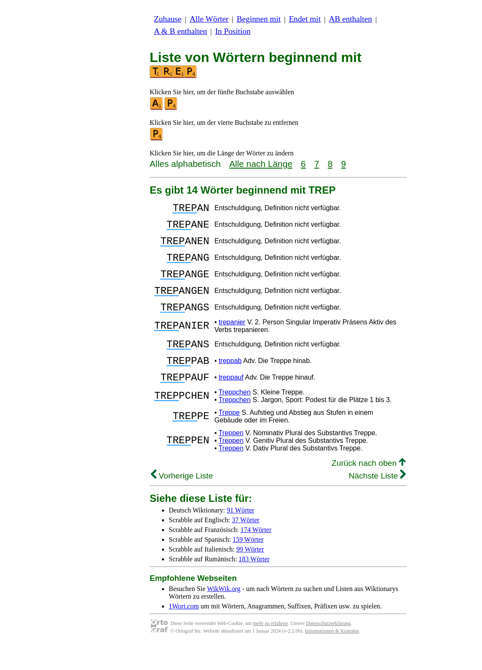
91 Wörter (240, 535)
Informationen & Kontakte (332, 656)
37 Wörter (245, 545)
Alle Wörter (208, 18)
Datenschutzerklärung (328, 649)
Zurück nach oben (369, 488)
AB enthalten (350, 18)
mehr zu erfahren (270, 649)
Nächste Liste (377, 501)
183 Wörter (254, 584)
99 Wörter (250, 574)
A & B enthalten (180, 31)
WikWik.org (223, 614)
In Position (233, 31)
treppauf (231, 401)
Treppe (229, 438)
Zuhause (167, 18)
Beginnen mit (259, 18)
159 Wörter (248, 565)
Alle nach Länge (261, 164)
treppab (230, 382)
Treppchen (234, 417)
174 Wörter (255, 555)
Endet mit (304, 18)
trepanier (232, 339)
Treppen (230, 458)
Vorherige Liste (182, 501)
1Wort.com (184, 631)
